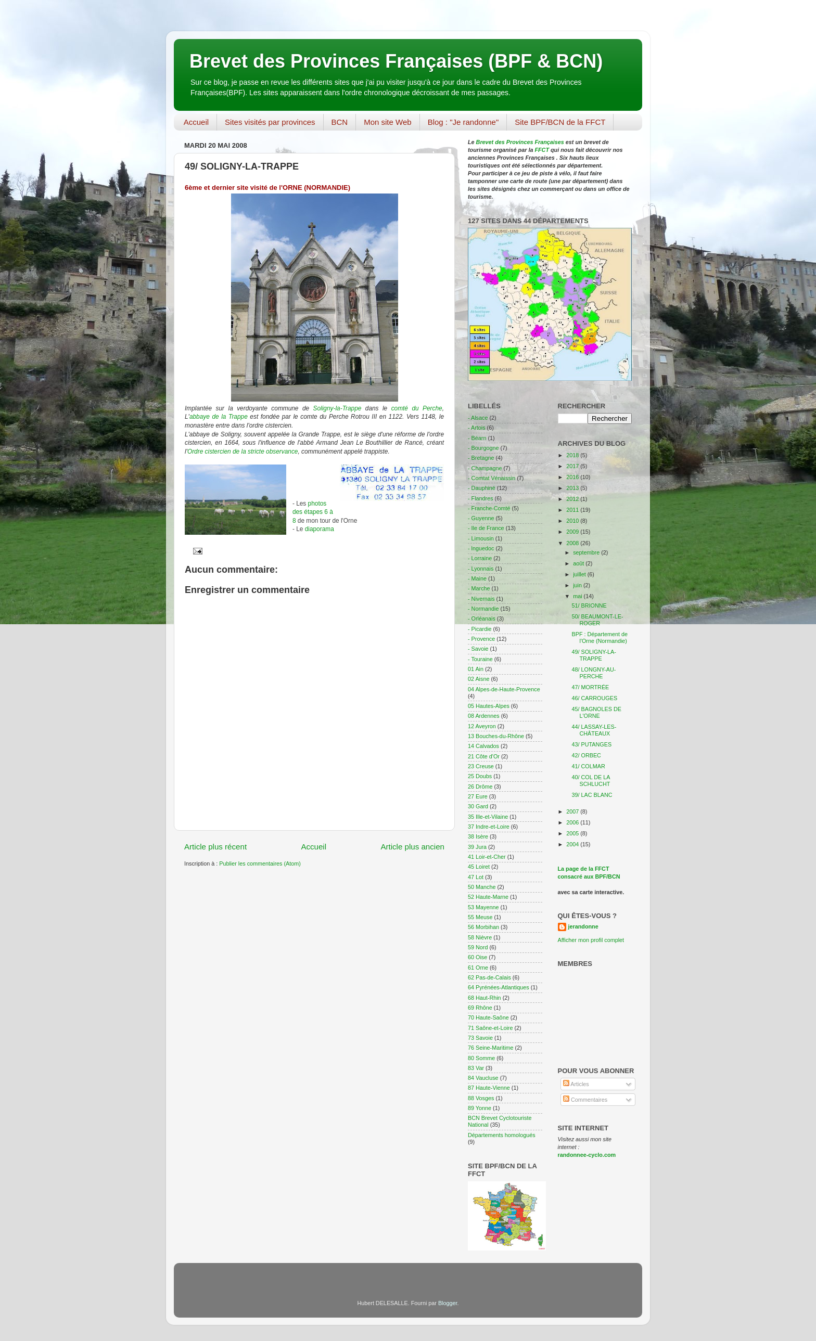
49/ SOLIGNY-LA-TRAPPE (593, 655)
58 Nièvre (480, 937)
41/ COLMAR (588, 766)
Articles (576, 1084)
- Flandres (480, 498)
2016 (573, 477)
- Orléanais (481, 618)
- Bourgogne (483, 448)
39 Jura (477, 847)
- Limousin (481, 538)
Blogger (447, 1303)
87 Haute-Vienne (489, 1088)
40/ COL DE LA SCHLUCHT (590, 780)
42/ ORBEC (586, 755)
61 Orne (478, 967)
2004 (573, 844)
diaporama (319, 529)
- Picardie (480, 629)
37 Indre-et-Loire (488, 826)
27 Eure (478, 796)
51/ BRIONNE (588, 605)
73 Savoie (480, 1038)
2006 (573, 822)
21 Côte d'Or (484, 756)
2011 (573, 510)
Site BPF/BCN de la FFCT (560, 122)
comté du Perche (416, 408)
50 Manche (481, 887)
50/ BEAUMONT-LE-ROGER (597, 619)
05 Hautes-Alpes (488, 706)
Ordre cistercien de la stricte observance (242, 451)
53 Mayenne (483, 907)
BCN (340, 122)
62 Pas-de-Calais (489, 977)
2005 (573, 833)
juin (578, 585)
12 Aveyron (482, 726)
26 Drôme (480, 786)
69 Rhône (480, 1007)
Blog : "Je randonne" (463, 122)
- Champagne (485, 468)
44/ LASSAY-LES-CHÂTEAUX (593, 730)
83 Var (476, 1068)
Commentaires (585, 1100)
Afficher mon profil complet (591, 940)
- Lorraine (480, 558)
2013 (573, 488)
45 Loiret (479, 866)
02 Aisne (478, 679)
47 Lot (475, 877)
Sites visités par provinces (270, 122)
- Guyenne (481, 518)
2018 (573, 455)
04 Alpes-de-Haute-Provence (504, 689)
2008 (573, 543)
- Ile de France (486, 528)
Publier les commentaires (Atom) (260, 863)
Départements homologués (502, 1135)
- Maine (477, 578)
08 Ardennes (484, 716)
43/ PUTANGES (591, 744)
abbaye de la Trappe (218, 416)
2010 (573, 521)
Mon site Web (387, 122)
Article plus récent (215, 846)
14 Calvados (483, 746)
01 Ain (475, 669)
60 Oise (477, 957)
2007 (573, 811)
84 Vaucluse (483, 1078)
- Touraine (480, 659)
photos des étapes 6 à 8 (312, 512)
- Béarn (477, 438)
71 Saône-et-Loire (490, 1028)
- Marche (479, 588)
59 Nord (478, 947)
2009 (573, 531)
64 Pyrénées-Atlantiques (498, 987)
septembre (587, 552)
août (579, 563)
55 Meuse (480, 917)
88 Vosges (481, 1098)
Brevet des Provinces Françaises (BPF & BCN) (396, 61)
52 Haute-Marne (488, 897)
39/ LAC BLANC (591, 795)
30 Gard (478, 806)
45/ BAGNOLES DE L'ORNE (596, 712)
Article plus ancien (412, 846)
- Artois (477, 427)
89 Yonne (479, 1108)
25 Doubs (480, 776)
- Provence (481, 639)
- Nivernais (481, 599)
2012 (573, 499)
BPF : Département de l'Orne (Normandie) (599, 637)
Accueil (196, 122)
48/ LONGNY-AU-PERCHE (593, 672)
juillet (580, 574)
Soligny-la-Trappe (337, 408)
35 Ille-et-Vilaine (488, 817)
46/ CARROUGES (594, 698)
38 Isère (478, 836)
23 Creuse (481, 766)
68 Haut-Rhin (484, 998)
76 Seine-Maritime (491, 1048)
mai (578, 596)
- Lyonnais (480, 568)
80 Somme (481, 1058)
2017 (573, 466)
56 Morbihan (483, 927)
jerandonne (583, 926)
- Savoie (478, 649)
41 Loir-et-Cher (487, 857)
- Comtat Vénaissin (491, 478)
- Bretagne (481, 458)
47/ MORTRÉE (590, 687)
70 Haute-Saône (488, 1017)
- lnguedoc (481, 548)
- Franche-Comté (489, 508)
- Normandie (483, 608)
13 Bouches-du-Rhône (496, 736)
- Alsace (478, 418)
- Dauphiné (481, 488)
